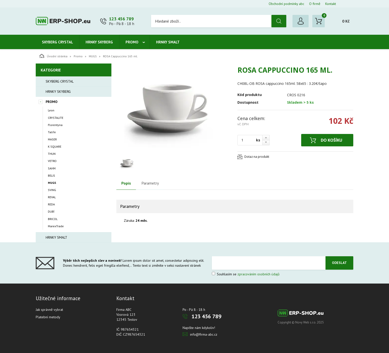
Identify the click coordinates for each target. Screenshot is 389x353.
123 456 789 (121, 19)
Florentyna (55, 125)
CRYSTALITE (55, 118)
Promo (132, 42)
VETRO (52, 161)
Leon (51, 110)
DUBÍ (51, 211)
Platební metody (48, 317)
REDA (51, 204)
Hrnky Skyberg (99, 42)
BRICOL (53, 219)
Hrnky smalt (168, 42)
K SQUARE (54, 146)
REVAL (52, 197)
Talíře (52, 132)
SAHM (52, 168)
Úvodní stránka (53, 55)
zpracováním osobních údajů (258, 274)
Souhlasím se (246, 274)
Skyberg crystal (57, 42)
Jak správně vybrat (49, 309)
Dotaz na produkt (256, 157)
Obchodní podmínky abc (286, 3)
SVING (52, 190)
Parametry (150, 183)
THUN (52, 154)
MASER (52, 139)
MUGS (93, 56)
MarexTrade (56, 226)
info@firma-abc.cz (203, 334)
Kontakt (330, 3)
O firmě (314, 3)
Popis (126, 183)
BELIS (51, 175)
